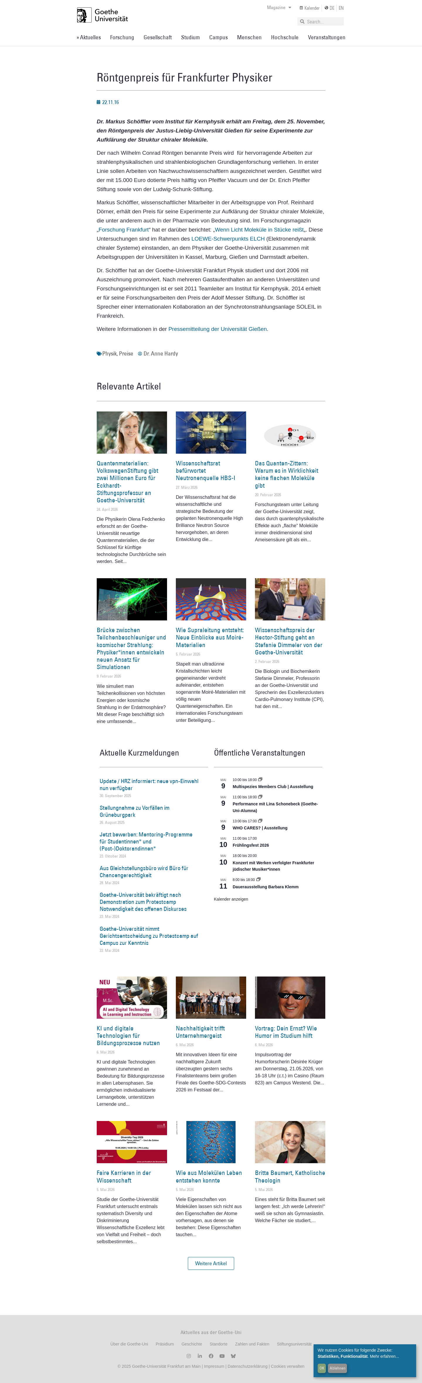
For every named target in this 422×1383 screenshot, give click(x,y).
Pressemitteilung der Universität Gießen (218, 329)
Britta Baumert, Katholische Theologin (290, 1176)
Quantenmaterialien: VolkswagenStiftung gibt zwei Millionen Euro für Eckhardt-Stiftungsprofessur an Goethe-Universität (127, 481)
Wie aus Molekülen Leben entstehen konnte (209, 1176)
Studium (190, 37)
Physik (109, 353)
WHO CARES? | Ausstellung (260, 828)
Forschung (122, 37)
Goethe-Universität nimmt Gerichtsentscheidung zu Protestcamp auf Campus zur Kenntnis (149, 936)
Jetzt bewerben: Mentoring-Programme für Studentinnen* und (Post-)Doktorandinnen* (146, 841)
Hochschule (285, 37)
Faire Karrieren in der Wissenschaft (124, 1176)
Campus (218, 37)
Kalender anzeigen (231, 899)
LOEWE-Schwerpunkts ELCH (228, 239)
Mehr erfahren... (384, 1356)
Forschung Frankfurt (123, 230)
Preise (126, 353)
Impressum (213, 1366)
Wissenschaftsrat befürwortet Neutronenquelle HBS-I (205, 470)
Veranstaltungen (327, 37)
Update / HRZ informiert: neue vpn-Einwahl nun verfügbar (149, 784)
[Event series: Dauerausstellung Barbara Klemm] (258, 880)
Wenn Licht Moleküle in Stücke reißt (259, 230)
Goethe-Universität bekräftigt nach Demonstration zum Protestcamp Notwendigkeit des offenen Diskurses (143, 902)
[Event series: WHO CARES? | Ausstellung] (260, 821)
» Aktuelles (88, 37)
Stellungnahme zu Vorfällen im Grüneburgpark (134, 811)
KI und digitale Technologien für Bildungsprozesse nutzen (128, 1035)
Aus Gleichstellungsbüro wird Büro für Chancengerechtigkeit (144, 871)
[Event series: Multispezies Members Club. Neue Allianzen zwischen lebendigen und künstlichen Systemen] (260, 780)
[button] (211, 1263)
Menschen (249, 37)
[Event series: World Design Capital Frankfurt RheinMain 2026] (260, 797)
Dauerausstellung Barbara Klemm (266, 886)
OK (321, 1368)
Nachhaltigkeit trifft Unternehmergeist (200, 1032)
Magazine (279, 7)
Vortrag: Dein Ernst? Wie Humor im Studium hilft (286, 1032)
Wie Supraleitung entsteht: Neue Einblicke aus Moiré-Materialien (210, 637)
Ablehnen (338, 1368)
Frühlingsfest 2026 (251, 845)
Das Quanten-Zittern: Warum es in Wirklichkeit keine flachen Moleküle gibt (286, 474)
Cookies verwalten (287, 1366)
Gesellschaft (158, 37)
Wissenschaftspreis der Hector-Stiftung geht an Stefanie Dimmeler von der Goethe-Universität (288, 641)
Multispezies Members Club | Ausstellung (273, 786)
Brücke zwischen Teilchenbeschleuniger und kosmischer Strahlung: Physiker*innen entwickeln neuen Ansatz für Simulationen (131, 648)
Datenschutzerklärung (248, 1366)
